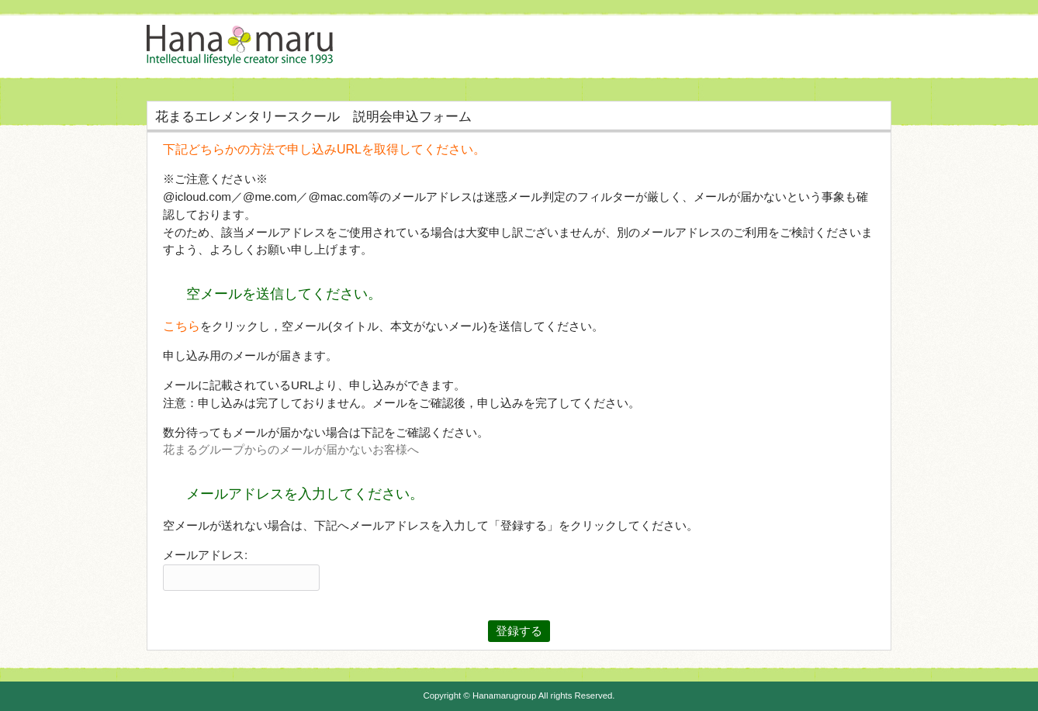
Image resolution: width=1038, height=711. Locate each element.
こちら (181, 326)
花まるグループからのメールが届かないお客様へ (291, 449)
